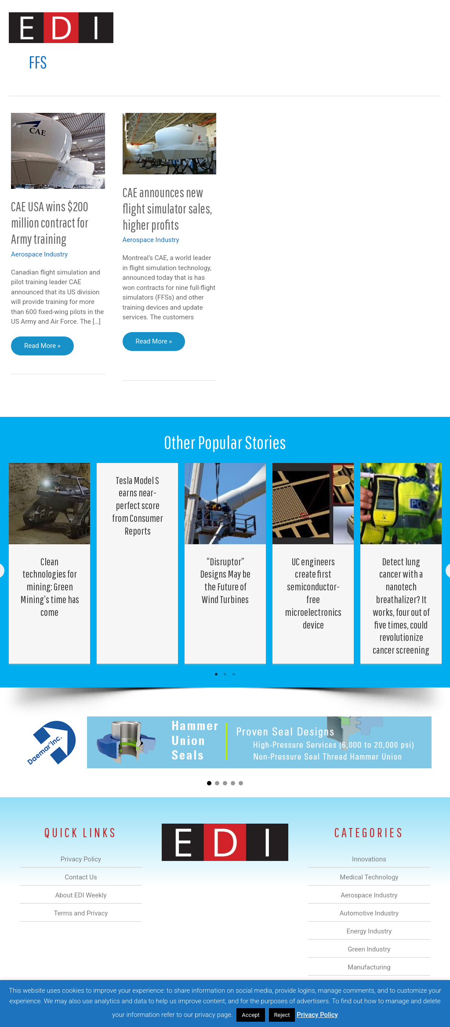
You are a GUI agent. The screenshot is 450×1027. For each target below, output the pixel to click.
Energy (240, 58)
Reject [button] (282, 1015)
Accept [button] (251, 1015)
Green (274, 58)
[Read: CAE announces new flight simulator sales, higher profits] (170, 143)
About (359, 58)
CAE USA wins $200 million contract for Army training (49, 222)
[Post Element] (50, 563)
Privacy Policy (317, 1015)
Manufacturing (317, 58)
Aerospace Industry (39, 254)
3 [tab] (233, 674)
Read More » (42, 347)
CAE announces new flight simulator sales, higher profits (167, 208)
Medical (115, 58)
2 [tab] (225, 674)
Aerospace (154, 58)
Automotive (199, 58)
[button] (427, 59)
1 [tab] (216, 674)
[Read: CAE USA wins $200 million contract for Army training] (58, 150)
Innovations (74, 58)
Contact (395, 58)
